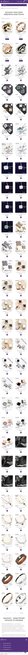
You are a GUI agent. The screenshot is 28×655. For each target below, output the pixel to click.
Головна (2, 8)
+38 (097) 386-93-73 (7, 643)
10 (14, 612)
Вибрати (7, 60)
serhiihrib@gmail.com (7, 649)
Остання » (22, 612)
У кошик (7, 80)
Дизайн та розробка (3, 654)
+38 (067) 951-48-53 (7, 645)
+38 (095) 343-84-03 (7, 647)
